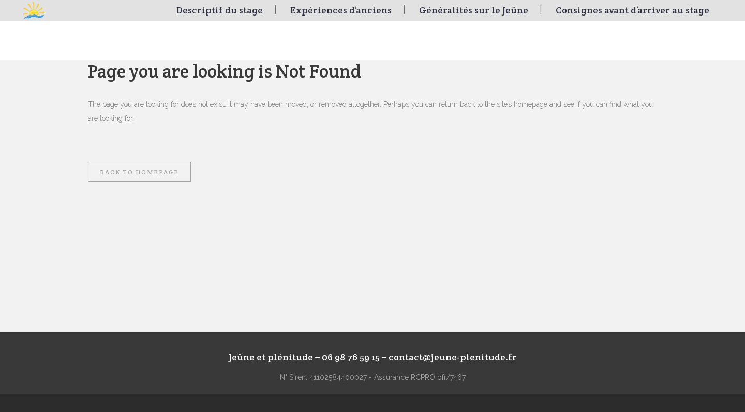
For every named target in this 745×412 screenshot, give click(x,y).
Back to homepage (139, 172)
